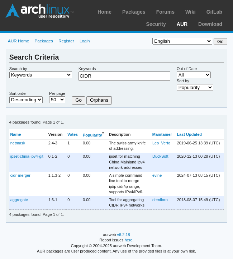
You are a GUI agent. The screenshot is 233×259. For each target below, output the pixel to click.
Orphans (99, 100)
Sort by (183, 81)
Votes (72, 134)
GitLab (214, 12)
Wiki (190, 12)
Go (78, 100)
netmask (17, 143)
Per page (57, 93)
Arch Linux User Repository (39, 11)
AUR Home (18, 40)
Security (156, 24)
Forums (165, 12)
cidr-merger (20, 175)
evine (157, 175)
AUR (182, 24)
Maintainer (162, 134)
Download (210, 24)
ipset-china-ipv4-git (26, 156)
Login (85, 40)
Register (66, 40)
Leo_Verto (161, 143)
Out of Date (187, 68)
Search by (18, 68)
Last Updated (189, 134)
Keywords (87, 68)
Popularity (92, 135)
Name (15, 134)
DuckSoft (160, 156)
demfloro (160, 200)
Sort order (18, 93)
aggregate (19, 200)
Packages (134, 12)
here (129, 240)
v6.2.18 (123, 234)
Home (104, 12)
